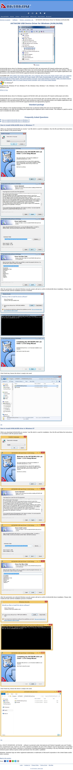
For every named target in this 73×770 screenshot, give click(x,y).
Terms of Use (43, 765)
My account (48, 16)
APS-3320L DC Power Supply (26, 77)
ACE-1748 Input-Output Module (47, 80)
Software (17, 16)
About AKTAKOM (5, 16)
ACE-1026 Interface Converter (47, 78)
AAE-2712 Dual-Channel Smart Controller (25, 80)
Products (12, 16)
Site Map (51, 765)
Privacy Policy (35, 765)
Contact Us (27, 765)
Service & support (25, 16)
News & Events (41, 16)
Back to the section (5, 758)
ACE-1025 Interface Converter (28, 78)
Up (1, 424)
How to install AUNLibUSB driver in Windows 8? (16, 121)
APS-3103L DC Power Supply (8, 77)
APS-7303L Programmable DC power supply (49, 77)
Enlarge (37, 65)
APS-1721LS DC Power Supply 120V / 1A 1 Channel (56, 75)
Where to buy (33, 16)
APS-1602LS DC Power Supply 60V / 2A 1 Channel (25, 75)
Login (21, 765)
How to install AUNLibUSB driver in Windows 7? (16, 120)
